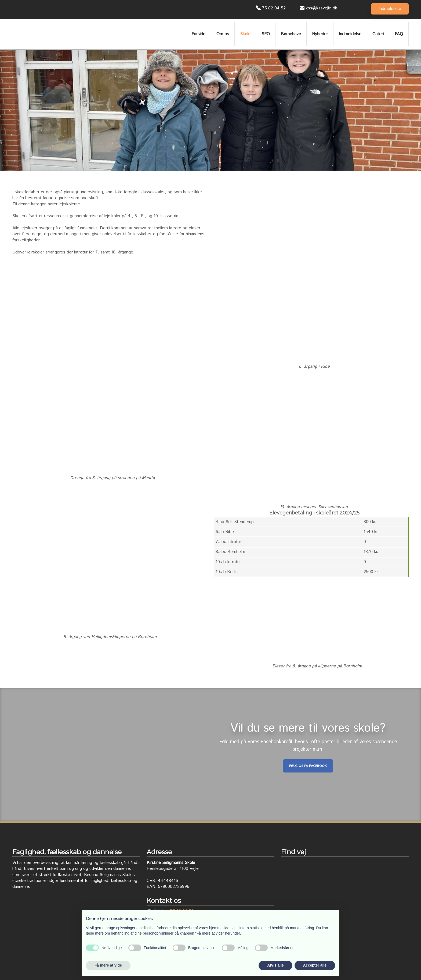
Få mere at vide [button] (108, 965)
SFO (266, 34)
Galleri (378, 34)
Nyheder (320, 34)
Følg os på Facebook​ (308, 766)
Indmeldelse (350, 34)
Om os (222, 34)
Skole (245, 34)
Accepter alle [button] (314, 965)
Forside (198, 34)
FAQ (399, 34)
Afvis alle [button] (275, 965)
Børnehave (291, 34)
